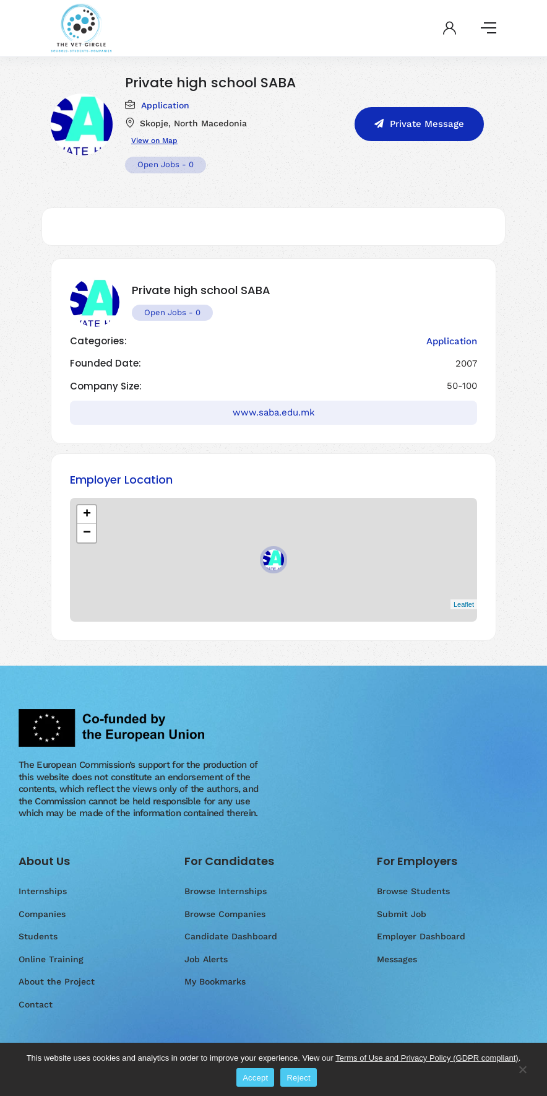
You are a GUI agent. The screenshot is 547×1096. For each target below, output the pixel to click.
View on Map (154, 140)
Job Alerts (206, 959)
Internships (43, 891)
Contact (36, 1004)
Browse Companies (224, 914)
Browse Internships (225, 891)
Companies (42, 914)
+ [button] (87, 514)
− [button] (87, 533)
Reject (298, 1077)
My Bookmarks (215, 981)
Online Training (51, 959)
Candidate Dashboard (230, 936)
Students (38, 936)
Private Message (427, 123)
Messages (397, 959)
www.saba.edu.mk (274, 412)
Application (165, 105)
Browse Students (413, 891)
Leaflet (464, 604)
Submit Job (401, 914)
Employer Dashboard (421, 936)
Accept (255, 1077)
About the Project (57, 981)
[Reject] (522, 1075)
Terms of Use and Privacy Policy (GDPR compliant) (426, 1058)
